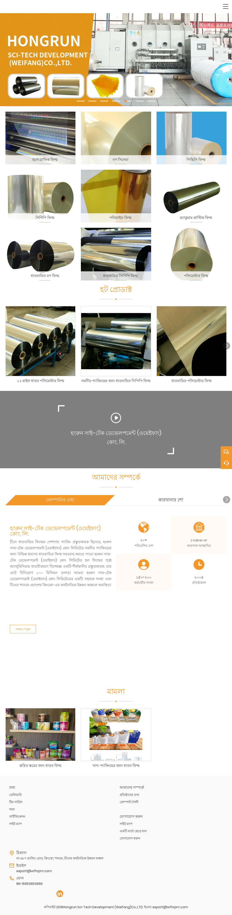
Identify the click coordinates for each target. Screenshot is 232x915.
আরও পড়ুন (23, 626)
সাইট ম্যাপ (15, 824)
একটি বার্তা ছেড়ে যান (133, 831)
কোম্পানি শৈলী (129, 802)
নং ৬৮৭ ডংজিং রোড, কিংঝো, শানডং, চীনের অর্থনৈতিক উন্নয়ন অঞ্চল (59, 858)
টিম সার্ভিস (15, 802)
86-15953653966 (29, 883)
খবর (12, 809)
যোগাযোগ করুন (130, 838)
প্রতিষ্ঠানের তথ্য (129, 794)
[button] (81, 101)
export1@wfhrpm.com (34, 871)
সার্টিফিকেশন (17, 816)
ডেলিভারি (15, 794)
